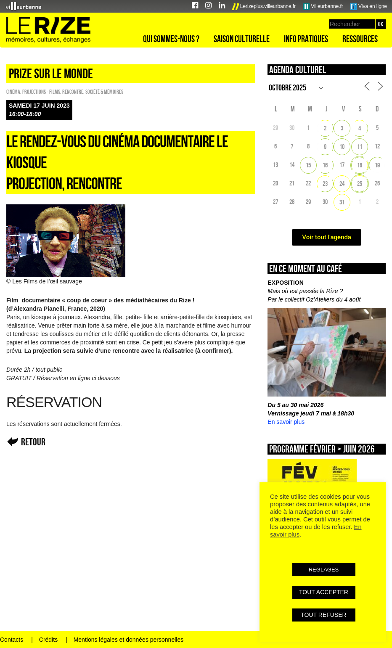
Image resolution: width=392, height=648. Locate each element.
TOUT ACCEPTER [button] (323, 592)
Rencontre (72, 91)
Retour (33, 441)
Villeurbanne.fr (323, 6)
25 (359, 183)
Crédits (48, 639)
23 (325, 183)
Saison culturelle (242, 39)
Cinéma (13, 91)
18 (359, 165)
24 (341, 183)
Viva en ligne (368, 6)
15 (308, 165)
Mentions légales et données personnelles (129, 639)
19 (377, 165)
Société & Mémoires (104, 91)
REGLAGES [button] (324, 569)
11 (359, 146)
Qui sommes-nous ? (171, 39)
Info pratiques (306, 39)
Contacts (11, 639)
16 (325, 165)
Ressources (360, 39)
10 (341, 146)
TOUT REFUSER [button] (323, 614)
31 (341, 202)
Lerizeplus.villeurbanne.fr (264, 6)
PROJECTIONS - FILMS (41, 91)
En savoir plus (286, 421)
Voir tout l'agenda (326, 237)
